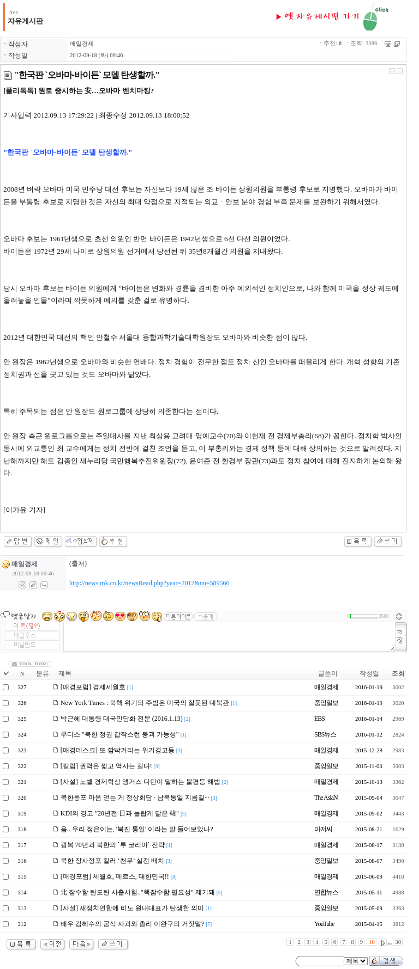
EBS (319, 718)
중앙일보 (326, 703)
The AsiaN (326, 797)
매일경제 (82, 44)
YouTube (324, 924)
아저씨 (323, 829)
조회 (398, 673)
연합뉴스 (326, 892)
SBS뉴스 (325, 734)
